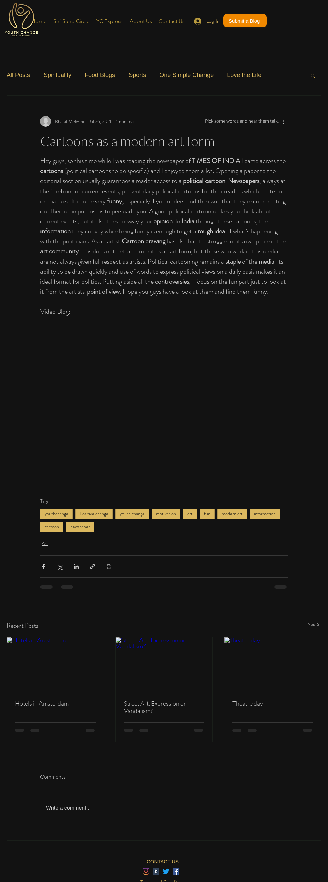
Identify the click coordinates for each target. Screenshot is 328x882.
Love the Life (244, 75)
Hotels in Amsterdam (42, 703)
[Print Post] (109, 566)
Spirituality (57, 75)
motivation (166, 513)
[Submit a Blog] (245, 20)
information (265, 513)
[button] (313, 75)
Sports (137, 75)
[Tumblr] (156, 871)
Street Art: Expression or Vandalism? (155, 707)
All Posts (18, 75)
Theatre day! (248, 703)
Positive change (94, 513)
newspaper (80, 526)
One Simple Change (186, 75)
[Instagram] (146, 871)
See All (314, 624)
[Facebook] (176, 871)
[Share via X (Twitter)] (60, 566)
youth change (132, 513)
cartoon (52, 526)
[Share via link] (92, 566)
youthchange (56, 513)
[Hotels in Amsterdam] (55, 664)
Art (45, 543)
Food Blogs (100, 75)
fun (207, 513)
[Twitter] (166, 871)
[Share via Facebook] (43, 566)
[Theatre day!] (272, 664)
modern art (232, 513)
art (190, 513)
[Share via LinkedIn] (76, 566)
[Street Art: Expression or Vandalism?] (164, 664)
